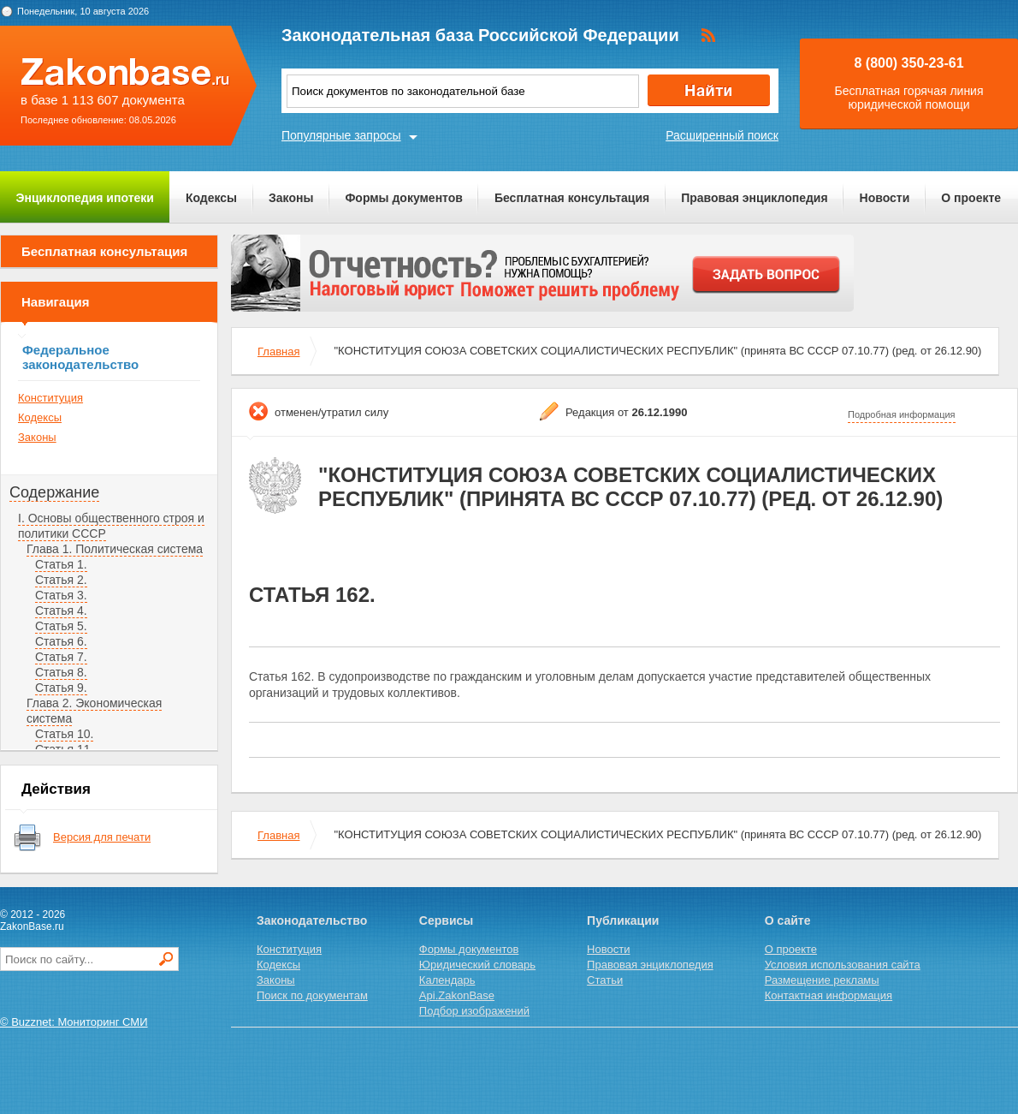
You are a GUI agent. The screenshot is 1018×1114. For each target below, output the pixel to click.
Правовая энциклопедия (754, 198)
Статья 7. (61, 657)
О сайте (788, 920)
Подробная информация (902, 414)
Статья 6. (61, 641)
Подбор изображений (474, 1010)
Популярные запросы (341, 135)
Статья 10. (64, 734)
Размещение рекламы (822, 980)
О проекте (971, 198)
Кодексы (211, 198)
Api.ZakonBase (456, 995)
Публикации (623, 920)
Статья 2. (61, 580)
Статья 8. (61, 672)
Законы (291, 198)
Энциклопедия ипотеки (85, 198)
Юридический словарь (477, 964)
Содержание (54, 492)
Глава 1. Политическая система (115, 549)
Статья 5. (61, 626)
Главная (278, 351)
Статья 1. (61, 564)
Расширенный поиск (722, 135)
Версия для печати (102, 837)
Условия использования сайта (842, 964)
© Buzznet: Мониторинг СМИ (74, 1022)
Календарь (447, 980)
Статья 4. (61, 610)
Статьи (605, 980)
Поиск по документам (312, 995)
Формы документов (404, 198)
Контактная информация (828, 995)
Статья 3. (61, 595)
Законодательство (312, 920)
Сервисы (446, 920)
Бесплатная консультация (571, 198)
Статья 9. (61, 687)
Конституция (50, 397)
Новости (885, 198)
